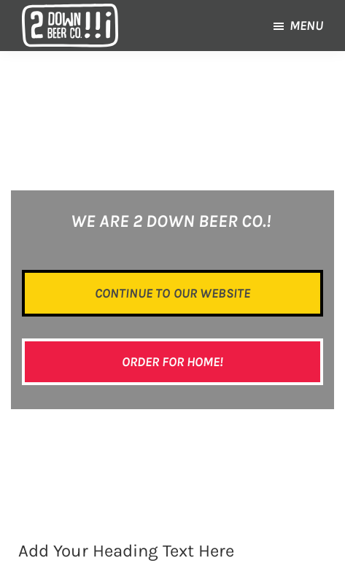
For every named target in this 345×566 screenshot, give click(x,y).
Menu (306, 26)
